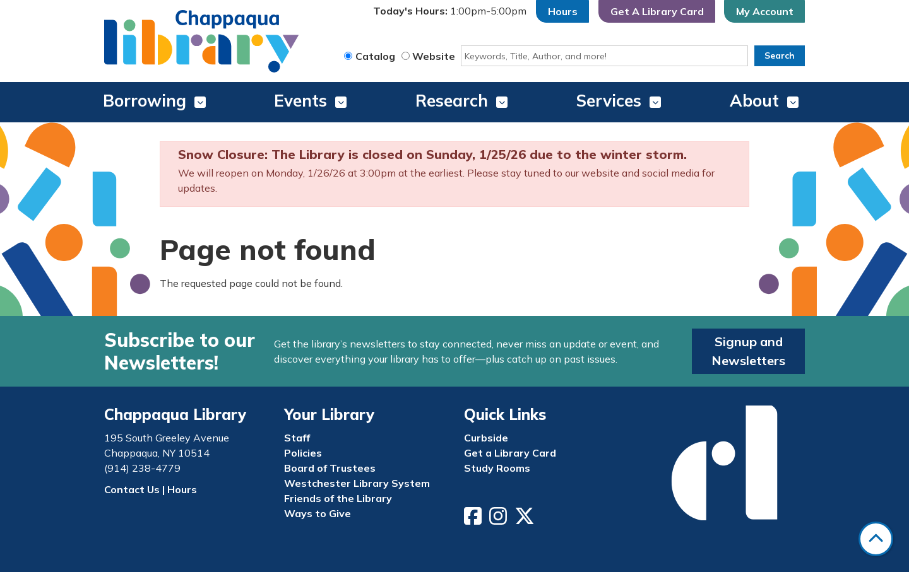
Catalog (375, 56)
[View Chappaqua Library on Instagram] (499, 519)
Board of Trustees (330, 468)
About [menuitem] (754, 100)
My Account (764, 11)
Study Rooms (497, 468)
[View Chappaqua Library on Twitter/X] (525, 519)
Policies (303, 453)
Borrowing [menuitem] (144, 100)
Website (433, 56)
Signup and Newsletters (748, 351)
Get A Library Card (657, 11)
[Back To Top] (875, 539)
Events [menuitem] (300, 100)
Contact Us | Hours (150, 489)
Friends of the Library (338, 498)
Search (779, 55)
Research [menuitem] (451, 100)
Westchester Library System (357, 483)
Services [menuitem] (608, 100)
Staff (297, 437)
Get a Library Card (510, 453)
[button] (450, 11)
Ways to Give (317, 513)
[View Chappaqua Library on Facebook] (474, 519)
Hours (563, 11)
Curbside (486, 437)
